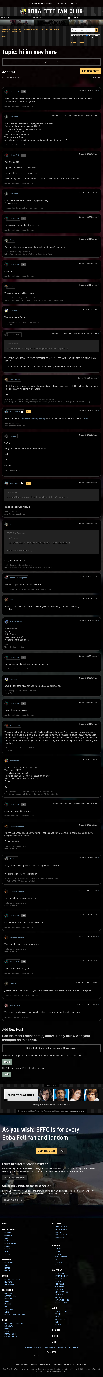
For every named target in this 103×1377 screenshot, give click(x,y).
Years (6, 1251)
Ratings (7, 1246)
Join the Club (46, 1151)
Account (73, 17)
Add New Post (90, 71)
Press (57, 1317)
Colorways (8, 1238)
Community (58, 1245)
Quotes (57, 1240)
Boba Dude (12, 760)
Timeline (7, 1254)
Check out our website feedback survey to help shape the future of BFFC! (51, 1347)
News (4, 1320)
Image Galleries (10, 1296)
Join (6, 1074)
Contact (58, 1325)
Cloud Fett (11, 983)
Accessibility (57, 1364)
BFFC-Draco (12, 1005)
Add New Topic (16, 32)
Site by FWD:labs (79, 1364)
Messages (58, 1262)
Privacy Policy (45, 1364)
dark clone (11, 116)
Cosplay (7, 1271)
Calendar (57, 1270)
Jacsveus (11, 310)
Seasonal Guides (10, 1337)
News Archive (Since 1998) (13, 1323)
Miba (9, 240)
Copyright (33, 1364)
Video (6, 1307)
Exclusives (8, 1326)
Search (38, 17)
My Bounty (8, 1233)
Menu (5, 17)
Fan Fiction (8, 1309)
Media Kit (58, 1314)
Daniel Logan (59, 1279)
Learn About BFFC (13, 1200)
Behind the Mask (61, 1227)
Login (7, 1062)
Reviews (7, 1249)
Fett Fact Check (10, 1334)
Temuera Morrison (61, 1276)
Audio (6, 1301)
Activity (58, 1249)
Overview (6, 29)
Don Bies (58, 1281)
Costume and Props (62, 1300)
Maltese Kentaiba (14, 826)
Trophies (58, 1265)
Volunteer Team (61, 1311)
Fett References (61, 1235)
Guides (6, 1329)
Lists (6, 1241)
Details (7, 1268)
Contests (58, 1251)
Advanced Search (77, 42)
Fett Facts (58, 1232)
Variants (7, 1265)
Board (5, 1276)
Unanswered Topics (31, 29)
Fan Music (8, 1299)
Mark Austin (59, 1287)
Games (6, 1312)
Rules (85, 418)
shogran (10, 436)
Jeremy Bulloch (61, 1303)
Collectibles (8, 1229)
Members (58, 1254)
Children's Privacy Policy (33, 418)
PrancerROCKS (13, 622)
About (55, 1308)
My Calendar (59, 1273)
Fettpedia (57, 1223)
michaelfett (12, 92)
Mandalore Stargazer (16, 577)
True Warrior (12, 379)
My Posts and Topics (50, 29)
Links (56, 1259)
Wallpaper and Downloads (14, 1315)
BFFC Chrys (12, 725)
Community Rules (21, 1364)
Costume (6, 1259)
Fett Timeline (59, 1237)
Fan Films (7, 1304)
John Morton (59, 1284)
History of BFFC (60, 1319)
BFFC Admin (14, 411)
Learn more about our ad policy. (75, 1111)
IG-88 (9, 286)
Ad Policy (67, 1364)
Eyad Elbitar (59, 1295)
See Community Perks (14, 1177)
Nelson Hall (59, 1297)
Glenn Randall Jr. (61, 1292)
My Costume (8, 1263)
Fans (3, 37)
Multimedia (7, 1290)
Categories (8, 1235)
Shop (56, 1322)
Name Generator (61, 1257)
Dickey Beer (59, 1289)
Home (5, 1223)
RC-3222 (10, 858)
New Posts (16, 29)
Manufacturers (10, 1243)
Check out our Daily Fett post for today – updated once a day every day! (51, 3)
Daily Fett (8, 1293)
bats (9, 599)
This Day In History (61, 1229)
